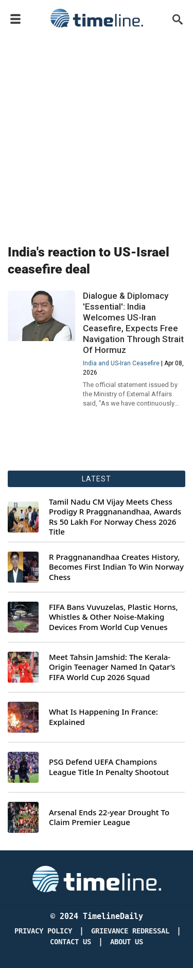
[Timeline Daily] (96, 878)
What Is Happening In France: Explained (103, 717)
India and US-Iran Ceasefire (121, 363)
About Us (126, 942)
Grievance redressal (130, 931)
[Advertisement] (96, 134)
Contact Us (70, 942)
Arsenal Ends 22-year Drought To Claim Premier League (109, 818)
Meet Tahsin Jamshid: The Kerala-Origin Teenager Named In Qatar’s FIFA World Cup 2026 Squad (112, 667)
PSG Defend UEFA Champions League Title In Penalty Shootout (109, 767)
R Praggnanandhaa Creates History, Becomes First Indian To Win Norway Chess (116, 567)
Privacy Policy (43, 931)
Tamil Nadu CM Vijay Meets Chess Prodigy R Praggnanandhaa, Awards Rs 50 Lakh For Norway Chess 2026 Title (115, 517)
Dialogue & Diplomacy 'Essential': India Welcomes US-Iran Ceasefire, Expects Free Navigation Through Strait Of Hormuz (133, 323)
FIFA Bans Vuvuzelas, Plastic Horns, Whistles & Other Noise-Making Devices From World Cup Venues (113, 617)
